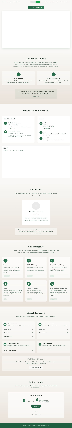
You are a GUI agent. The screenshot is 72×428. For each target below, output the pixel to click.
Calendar (33, 1)
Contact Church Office (36, 367)
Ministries (57, 1)
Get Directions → (47, 128)
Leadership (51, 1)
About (42, 1)
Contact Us (36, 406)
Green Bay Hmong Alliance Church (11, 2)
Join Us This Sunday (36, 7)
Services (46, 1)
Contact (67, 1)
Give (38, 1)
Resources (62, 1)
